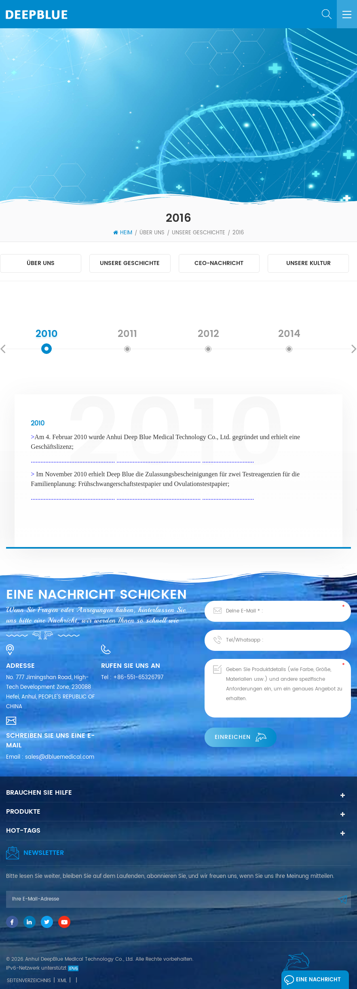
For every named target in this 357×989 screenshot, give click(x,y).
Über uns (152, 233)
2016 (238, 233)
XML (62, 981)
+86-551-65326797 (138, 677)
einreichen (240, 737)
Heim (122, 233)
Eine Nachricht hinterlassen (312, 981)
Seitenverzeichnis (29, 981)
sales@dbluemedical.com (59, 757)
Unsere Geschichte (198, 233)
